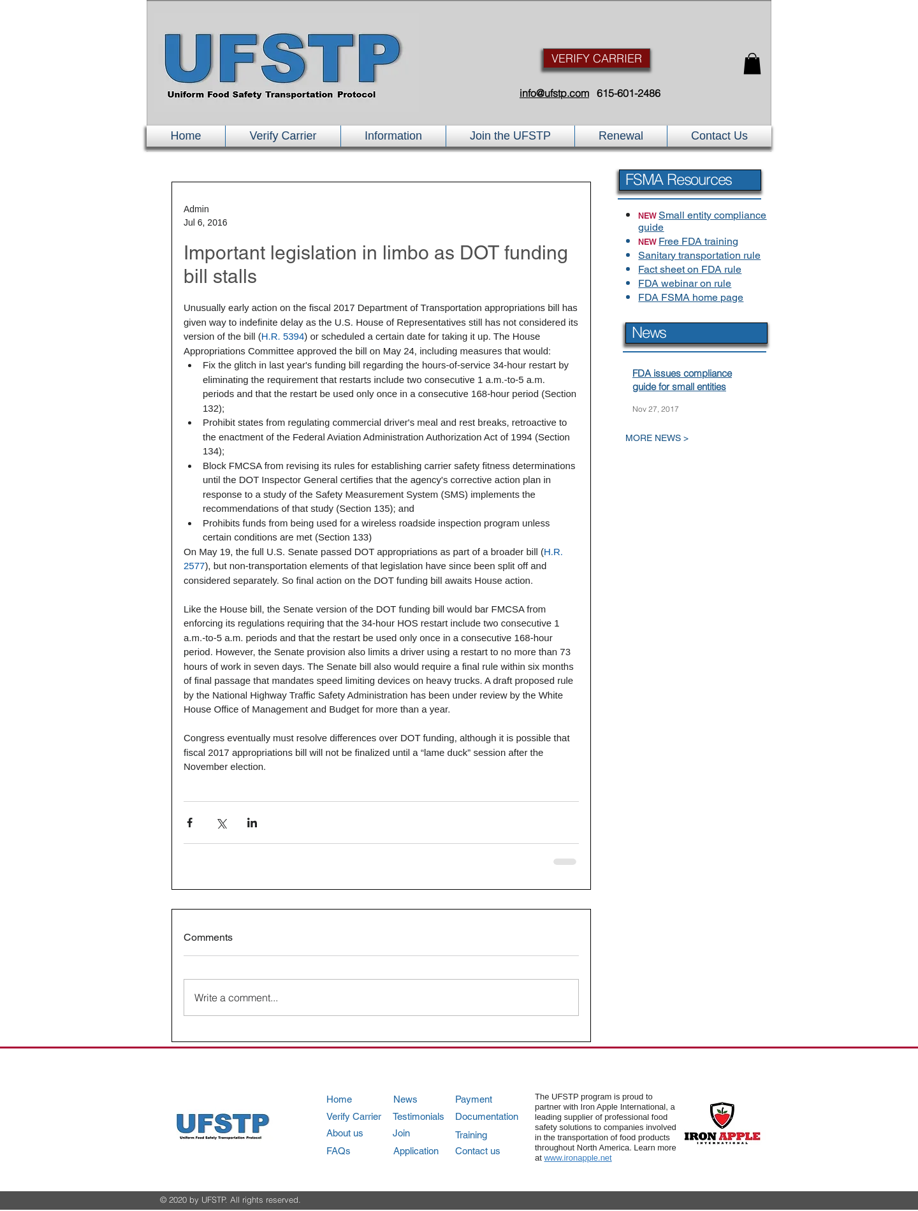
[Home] (362, 1099)
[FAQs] (362, 1151)
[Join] (429, 1133)
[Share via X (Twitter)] (221, 822)
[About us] (362, 1133)
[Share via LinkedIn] (252, 822)
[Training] (491, 1135)
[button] (752, 63)
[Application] (429, 1151)
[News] (429, 1099)
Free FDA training (698, 241)
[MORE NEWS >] (685, 438)
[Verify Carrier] (362, 1116)
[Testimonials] (429, 1116)
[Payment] (491, 1099)
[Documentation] (491, 1116)
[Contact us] (491, 1151)
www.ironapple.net (577, 1158)
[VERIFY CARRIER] (596, 58)
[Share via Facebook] (190, 822)
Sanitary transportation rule (699, 255)
